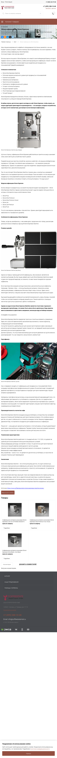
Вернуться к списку (8, 492)
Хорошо (28, 753)
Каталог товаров (10, 22)
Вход (2, 2)
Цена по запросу (14, 524)
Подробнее (7, 527)
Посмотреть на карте (9, 609)
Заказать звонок (51, 8)
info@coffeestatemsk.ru (17, 619)
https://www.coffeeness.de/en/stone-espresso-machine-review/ (25, 488)
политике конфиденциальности (40, 749)
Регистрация (8, 2)
